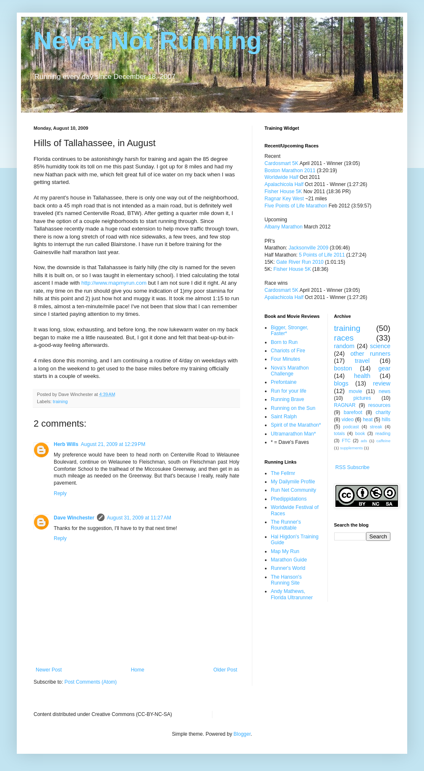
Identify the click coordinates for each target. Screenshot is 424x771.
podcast (351, 426)
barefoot (353, 412)
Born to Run (284, 342)
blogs (341, 383)
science (380, 346)
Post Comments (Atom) (90, 682)
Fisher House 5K (283, 191)
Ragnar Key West (284, 199)
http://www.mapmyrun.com (114, 283)
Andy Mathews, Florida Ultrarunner (292, 594)
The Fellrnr (283, 473)
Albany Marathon (283, 227)
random (344, 346)
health (362, 375)
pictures (362, 398)
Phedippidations (288, 499)
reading (382, 433)
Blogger (242, 734)
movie (355, 391)
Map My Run (285, 551)
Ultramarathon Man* (293, 434)
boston (343, 368)
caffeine (383, 440)
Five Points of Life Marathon (295, 206)
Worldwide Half (282, 177)
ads (364, 440)
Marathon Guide (289, 560)
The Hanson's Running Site (286, 580)
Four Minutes (285, 359)
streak (376, 426)
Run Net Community (293, 490)
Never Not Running (148, 40)
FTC (346, 440)
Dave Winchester (74, 518)
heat (367, 419)
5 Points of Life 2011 (322, 255)
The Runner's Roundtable (286, 525)
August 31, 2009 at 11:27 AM (139, 518)
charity (383, 412)
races (344, 337)
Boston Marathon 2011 (289, 170)
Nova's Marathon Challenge (290, 371)
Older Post (225, 670)
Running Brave (287, 399)
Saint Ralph (284, 417)
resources (379, 405)
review (381, 383)
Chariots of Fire (288, 351)
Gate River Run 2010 (300, 262)
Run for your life (288, 391)
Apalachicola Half (284, 184)
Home (137, 670)
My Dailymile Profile (293, 482)
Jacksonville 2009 (308, 248)
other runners (370, 353)
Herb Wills (66, 444)
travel (362, 360)
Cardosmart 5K (281, 163)
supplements (351, 448)
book (360, 433)
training (60, 401)
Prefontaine (283, 382)
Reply (60, 493)
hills (386, 419)
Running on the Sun (293, 408)
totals (339, 433)
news (384, 391)
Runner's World (288, 568)
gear (384, 368)
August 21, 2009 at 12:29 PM (113, 444)
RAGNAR (345, 405)
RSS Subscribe (352, 467)
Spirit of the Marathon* (296, 425)
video (348, 419)
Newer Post (49, 670)
